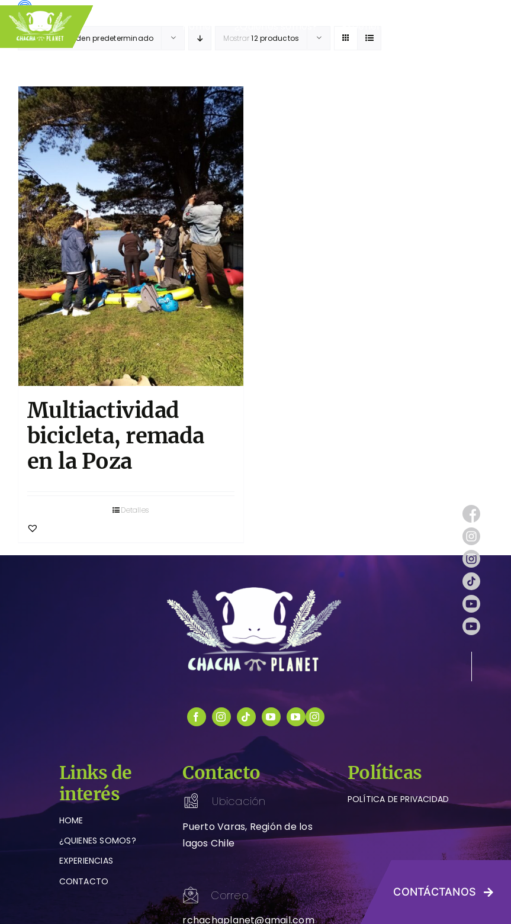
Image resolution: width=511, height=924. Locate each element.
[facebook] (196, 716)
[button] (32, 528)
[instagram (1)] (471, 532)
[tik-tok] (471, 577)
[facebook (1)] (471, 509)
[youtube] (271, 716)
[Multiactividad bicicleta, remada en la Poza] (130, 236)
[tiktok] (246, 716)
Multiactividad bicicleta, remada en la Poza (115, 436)
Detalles (135, 510)
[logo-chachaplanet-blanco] (256, 589)
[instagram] (221, 716)
